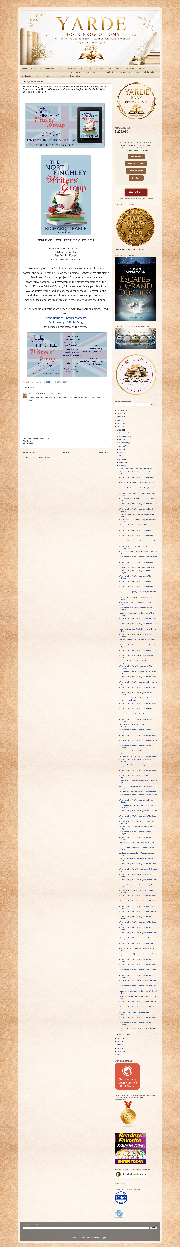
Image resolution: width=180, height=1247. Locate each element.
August (122, 446)
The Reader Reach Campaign (98, 68)
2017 (119, 1048)
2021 (119, 430)
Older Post (103, 452)
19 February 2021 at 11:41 (50, 394)
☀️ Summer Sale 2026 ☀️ (51, 68)
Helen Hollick (34, 394)
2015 (119, 1055)
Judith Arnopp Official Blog (66, 322)
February (123, 466)
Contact (39, 76)
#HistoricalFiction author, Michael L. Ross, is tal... (137, 567)
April (121, 459)
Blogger (103, 1238)
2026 (119, 414)
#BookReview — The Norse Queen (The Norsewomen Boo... (134, 699)
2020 (119, 1038)
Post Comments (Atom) (41, 457)
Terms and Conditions (55, 76)
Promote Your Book (74, 68)
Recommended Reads (144, 72)
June (122, 453)
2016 (119, 1051)
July (121, 449)
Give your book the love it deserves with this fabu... (138, 756)
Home (24, 68)
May (121, 456)
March (122, 462)
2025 (119, 417)
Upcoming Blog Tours (75, 72)
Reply (31, 401)
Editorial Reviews (136, 171)
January (123, 1034)
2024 (119, 420)
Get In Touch (136, 192)
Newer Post (29, 452)
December (124, 433)
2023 (119, 423)
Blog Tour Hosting (95, 72)
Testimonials (27, 76)
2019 (119, 1042)
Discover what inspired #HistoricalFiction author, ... (138, 469)
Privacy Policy (74, 76)
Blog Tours (142, 68)
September (124, 443)
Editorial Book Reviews (124, 68)
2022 (119, 427)
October (123, 439)
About (33, 68)
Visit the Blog (136, 156)
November (124, 436)
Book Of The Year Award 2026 (118, 72)
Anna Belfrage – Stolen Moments (66, 317)
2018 (119, 1045)
